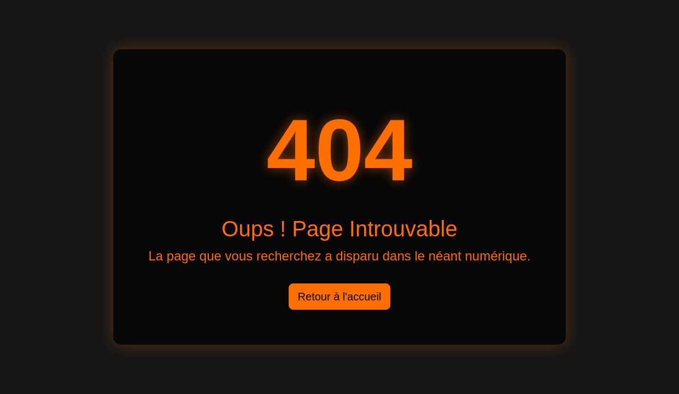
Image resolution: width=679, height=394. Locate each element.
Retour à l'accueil (340, 297)
